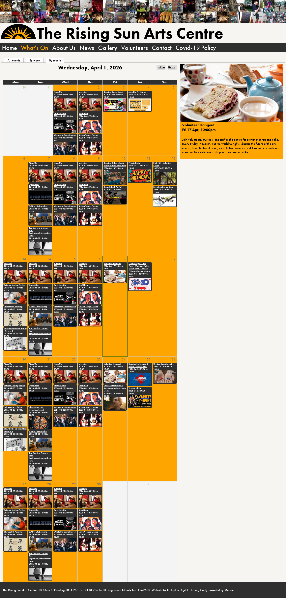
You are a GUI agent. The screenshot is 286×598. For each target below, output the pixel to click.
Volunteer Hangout (112, 263)
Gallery (107, 48)
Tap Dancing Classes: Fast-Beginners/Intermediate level (40, 232)
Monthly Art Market (137, 92)
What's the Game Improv (65, 135)
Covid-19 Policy (196, 48)
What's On (34, 48)
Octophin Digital (177, 590)
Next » (171, 67)
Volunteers (134, 48)
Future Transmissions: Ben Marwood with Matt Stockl (115, 388)
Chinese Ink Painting (13, 306)
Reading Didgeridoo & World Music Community (115, 164)
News (87, 48)
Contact (162, 48)
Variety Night (135, 388)
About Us (64, 48)
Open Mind (34, 184)
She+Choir (83, 113)
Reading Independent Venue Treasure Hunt (138, 365)
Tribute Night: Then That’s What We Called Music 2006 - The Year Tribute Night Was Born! (139, 267)
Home (9, 48)
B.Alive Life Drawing (38, 206)
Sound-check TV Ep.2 (113, 187)
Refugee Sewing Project (14, 285)
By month (56, 60)
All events (14, 60)
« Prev (161, 67)
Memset (229, 590)
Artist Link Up (60, 113)
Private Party (134, 163)
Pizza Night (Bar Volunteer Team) (36, 408)
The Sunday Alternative (163, 364)
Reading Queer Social (113, 92)
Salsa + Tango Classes (88, 135)
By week (34, 60)
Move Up (58, 92)
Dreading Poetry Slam (163, 187)
